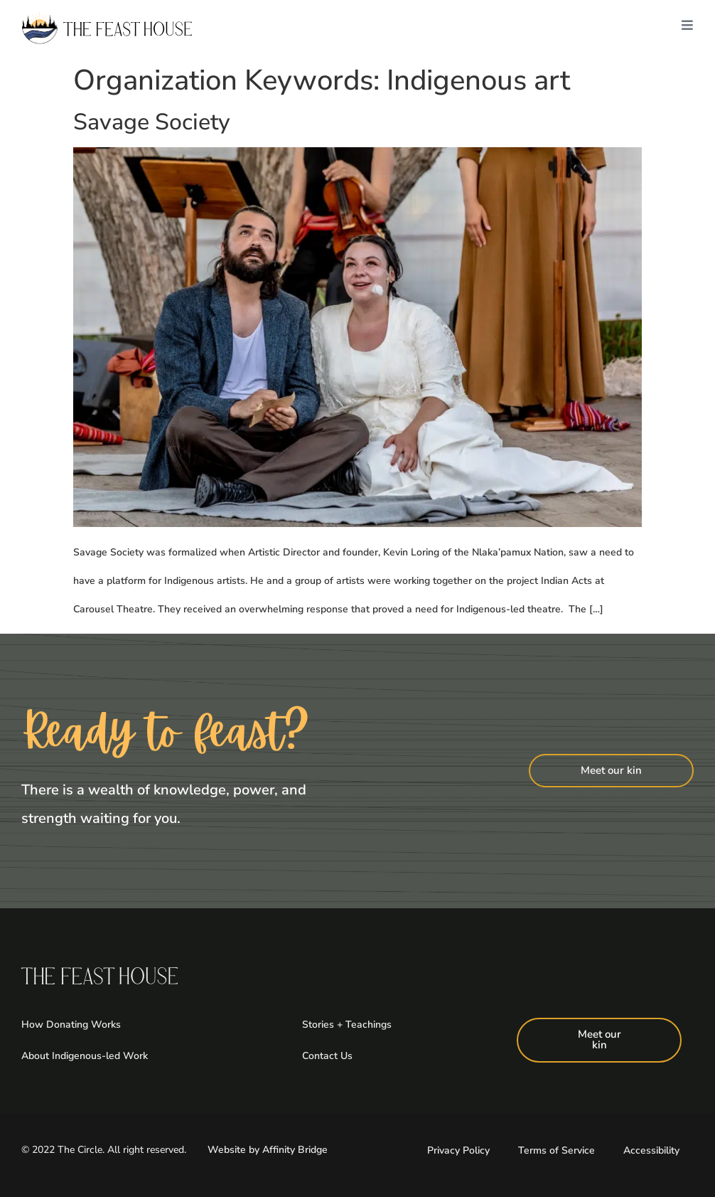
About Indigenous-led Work (84, 1056)
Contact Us (327, 1056)
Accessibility (651, 1150)
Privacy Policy (458, 1150)
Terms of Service (556, 1150)
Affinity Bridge (295, 1149)
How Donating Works (71, 1024)
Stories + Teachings (347, 1024)
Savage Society (151, 122)
